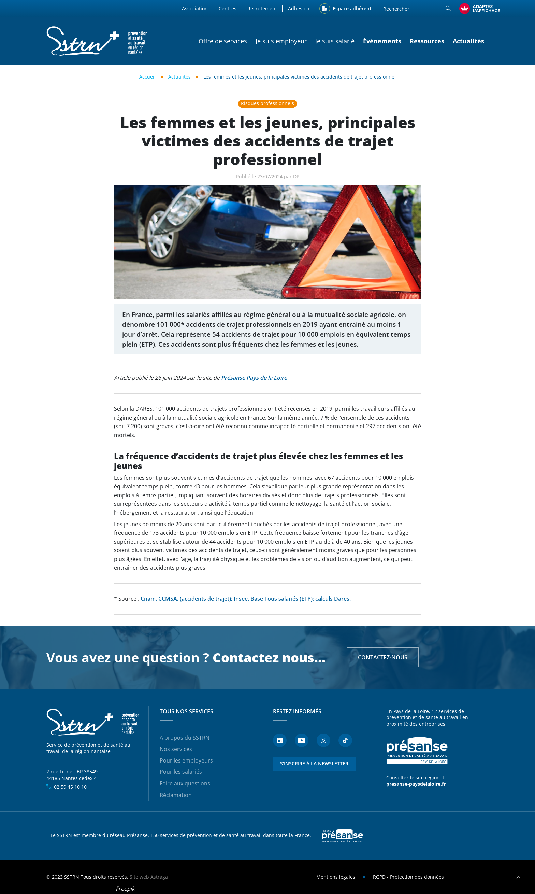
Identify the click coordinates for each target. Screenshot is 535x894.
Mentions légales (335, 877)
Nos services (176, 749)
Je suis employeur (281, 41)
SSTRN (93, 722)
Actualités (468, 41)
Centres (227, 8)
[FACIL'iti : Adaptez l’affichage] (479, 8)
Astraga (159, 877)
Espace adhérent (352, 8)
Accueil (147, 76)
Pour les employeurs (186, 760)
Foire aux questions (185, 783)
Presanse (342, 835)
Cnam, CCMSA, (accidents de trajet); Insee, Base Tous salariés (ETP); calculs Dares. (246, 598)
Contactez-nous (382, 657)
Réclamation (176, 795)
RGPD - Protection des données (408, 877)
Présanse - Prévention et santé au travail (417, 751)
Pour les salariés (181, 772)
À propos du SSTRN (184, 737)
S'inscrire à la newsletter (314, 763)
